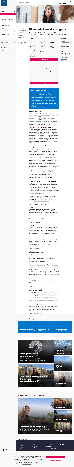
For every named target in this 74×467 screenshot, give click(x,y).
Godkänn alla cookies (55, 457)
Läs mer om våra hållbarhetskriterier (64, 59)
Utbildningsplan (33, 56)
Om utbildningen (21, 32)
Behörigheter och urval (22, 33)
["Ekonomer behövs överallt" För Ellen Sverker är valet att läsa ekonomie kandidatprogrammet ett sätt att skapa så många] (63, 379)
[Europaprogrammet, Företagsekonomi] (63, 327)
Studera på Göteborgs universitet (22, 43)
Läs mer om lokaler (33, 286)
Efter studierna (5, 37)
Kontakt (60, 3)
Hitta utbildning (5, 14)
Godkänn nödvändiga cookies (55, 460)
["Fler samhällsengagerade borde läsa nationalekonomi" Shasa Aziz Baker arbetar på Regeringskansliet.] (36, 375)
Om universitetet (4, 47)
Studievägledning (5, 25)
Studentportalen (64, 446)
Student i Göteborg (5, 34)
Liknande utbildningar (22, 40)
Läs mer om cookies (26, 463)
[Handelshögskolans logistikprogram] (45, 327)
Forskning (3, 39)
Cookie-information (9, 449)
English (64, 3)
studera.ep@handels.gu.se (66, 42)
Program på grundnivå (6, 16)
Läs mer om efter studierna (34, 248)
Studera (2, 11)
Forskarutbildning (4, 42)
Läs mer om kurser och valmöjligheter (41, 200)
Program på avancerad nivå (7, 19)
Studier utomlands (21, 39)
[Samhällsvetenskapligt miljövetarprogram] (27, 327)
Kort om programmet (22, 30)
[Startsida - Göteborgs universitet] (8, 4)
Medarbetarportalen (64, 447)
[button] (70, 2)
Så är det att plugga (21, 37)
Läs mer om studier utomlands (35, 313)
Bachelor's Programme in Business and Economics (41, 121)
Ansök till (44, 59)
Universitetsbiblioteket (65, 449)
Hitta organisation (49, 446)
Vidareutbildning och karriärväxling (6, 22)
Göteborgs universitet (5, 9)
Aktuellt (2, 50)
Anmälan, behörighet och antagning (7, 31)
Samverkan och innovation (6, 45)
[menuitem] (61, 2)
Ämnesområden (5, 28)
